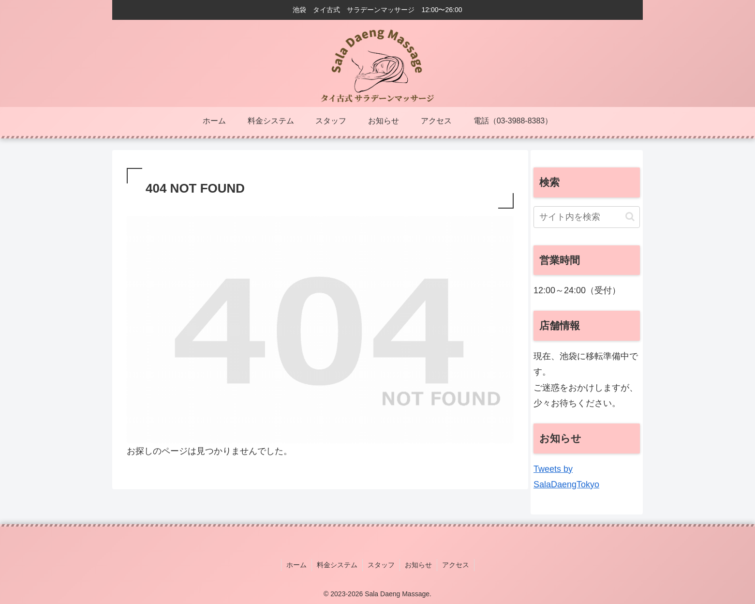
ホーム (296, 565)
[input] (586, 217)
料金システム (337, 565)
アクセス (455, 565)
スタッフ (381, 565)
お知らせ (418, 565)
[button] (630, 216)
